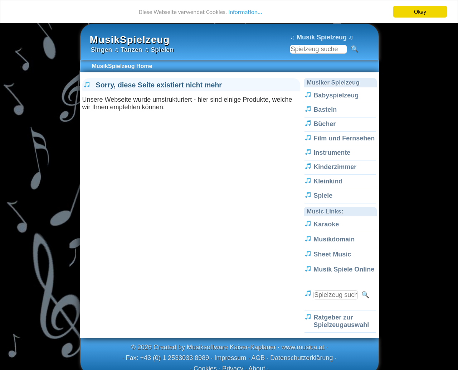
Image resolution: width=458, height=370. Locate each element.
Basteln (325, 109)
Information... (245, 11)
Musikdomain (334, 239)
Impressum (230, 357)
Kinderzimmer (334, 166)
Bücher (324, 124)
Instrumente (331, 152)
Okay (420, 11)
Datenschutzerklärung (301, 357)
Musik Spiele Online (343, 269)
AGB (258, 357)
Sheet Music (332, 254)
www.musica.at (302, 347)
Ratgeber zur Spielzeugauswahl (341, 321)
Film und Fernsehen (344, 138)
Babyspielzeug (336, 95)
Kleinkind (327, 181)
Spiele (322, 195)
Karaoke (326, 224)
